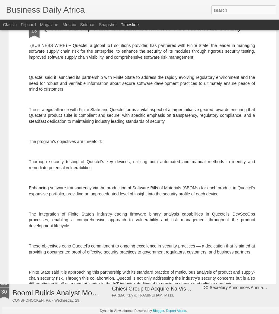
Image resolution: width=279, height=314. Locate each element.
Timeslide (130, 24)
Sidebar (87, 24)
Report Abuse (176, 310)
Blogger (158, 310)
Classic (10, 24)
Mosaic (69, 24)
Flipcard (28, 24)
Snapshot (108, 24)
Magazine (49, 24)
